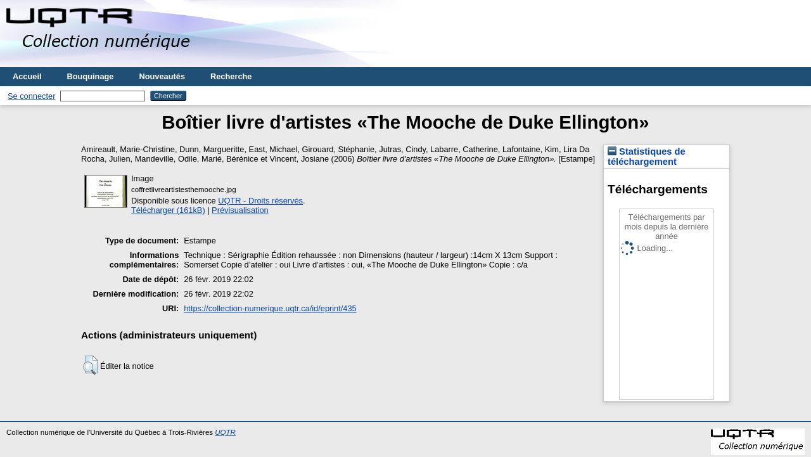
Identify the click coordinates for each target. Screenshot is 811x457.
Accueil (27, 76)
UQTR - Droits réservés (260, 200)
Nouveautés (162, 76)
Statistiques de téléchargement (647, 156)
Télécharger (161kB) (168, 210)
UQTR (225, 432)
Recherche (231, 76)
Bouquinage (90, 76)
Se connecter (31, 96)
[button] (90, 365)
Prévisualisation (240, 210)
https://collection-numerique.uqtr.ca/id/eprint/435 (270, 308)
